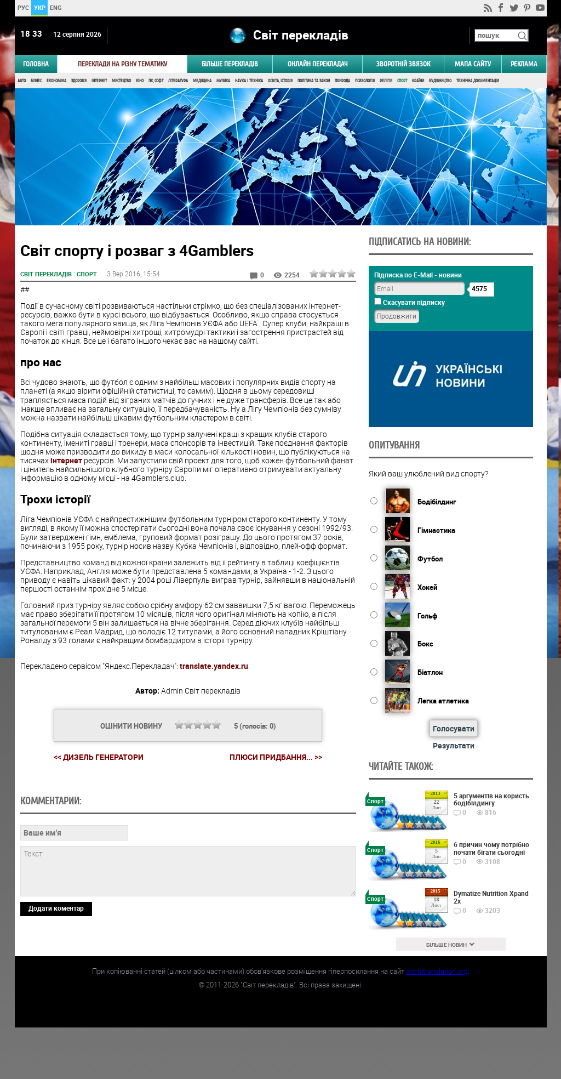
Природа (342, 80)
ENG (56, 7)
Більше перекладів (230, 64)
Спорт (402, 80)
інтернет (66, 460)
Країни (418, 80)
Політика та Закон (313, 80)
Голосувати (453, 728)
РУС (22, 7)
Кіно (140, 80)
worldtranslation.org (436, 1022)
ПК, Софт (155, 80)
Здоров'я (79, 80)
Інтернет (99, 80)
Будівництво (440, 80)
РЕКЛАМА (524, 64)
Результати (453, 745)
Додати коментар (56, 983)
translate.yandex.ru (214, 666)
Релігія (386, 80)
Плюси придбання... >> (276, 757)
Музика (223, 80)
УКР (39, 7)
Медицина (202, 80)
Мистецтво (121, 80)
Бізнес (36, 80)
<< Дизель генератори (99, 757)
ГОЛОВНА (36, 64)
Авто (22, 80)
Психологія (365, 80)
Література (178, 80)
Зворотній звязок (403, 64)
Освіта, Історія (280, 80)
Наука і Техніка (249, 80)
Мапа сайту (473, 64)
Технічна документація (477, 80)
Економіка (56, 80)
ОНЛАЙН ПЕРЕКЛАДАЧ (318, 64)
